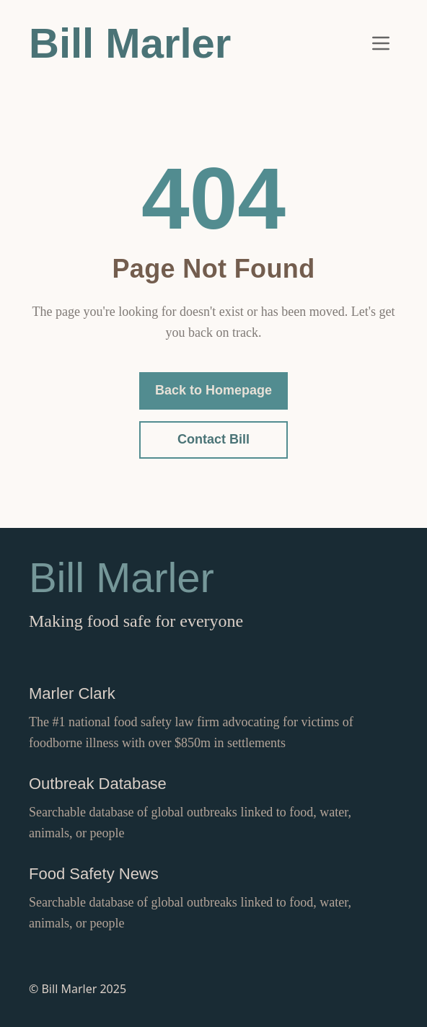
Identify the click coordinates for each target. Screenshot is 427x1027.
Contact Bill (213, 439)
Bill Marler (130, 42)
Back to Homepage (213, 390)
